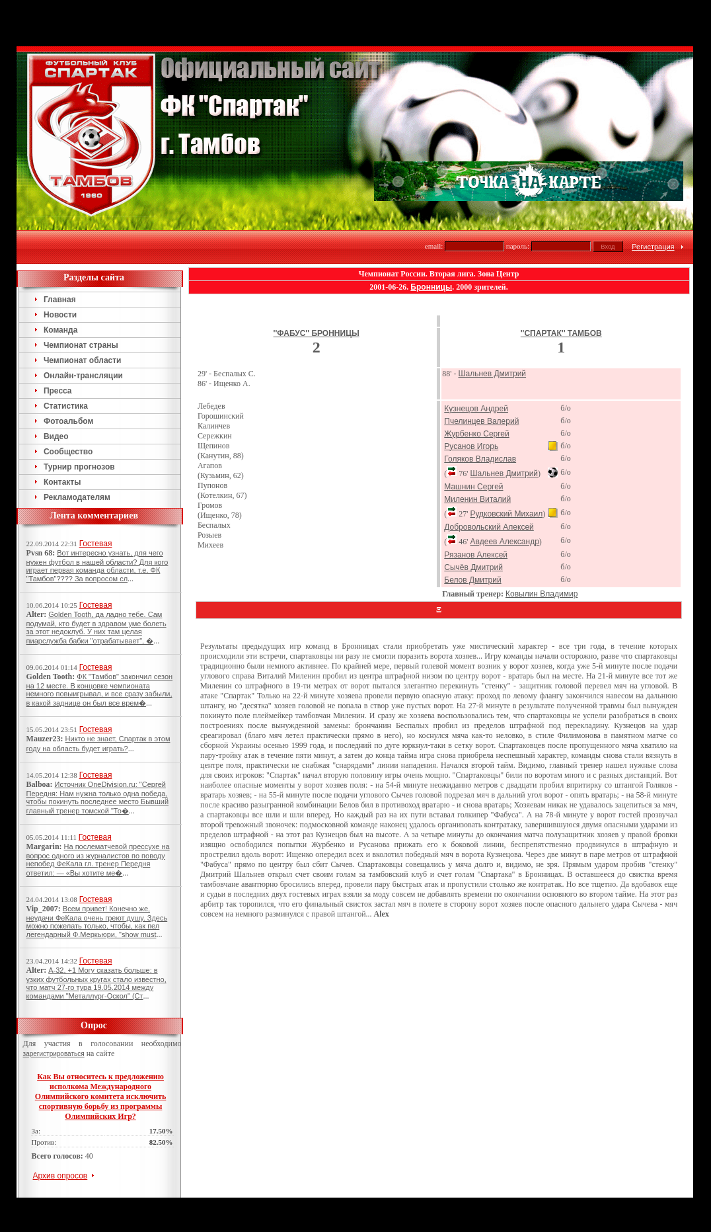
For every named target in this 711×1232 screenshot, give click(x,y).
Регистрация (653, 247)
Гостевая (95, 543)
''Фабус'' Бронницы (316, 333)
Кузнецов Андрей (476, 408)
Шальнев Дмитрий (492, 373)
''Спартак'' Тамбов (561, 333)
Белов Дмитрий (472, 580)
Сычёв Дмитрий (473, 567)
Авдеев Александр (504, 541)
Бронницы (431, 287)
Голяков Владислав (480, 459)
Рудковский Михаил (506, 513)
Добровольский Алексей (489, 527)
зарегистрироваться (54, 1053)
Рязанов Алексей (475, 554)
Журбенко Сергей (476, 433)
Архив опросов (60, 1175)
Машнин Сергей (473, 486)
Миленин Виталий (477, 499)
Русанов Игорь (471, 446)
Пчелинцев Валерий (481, 421)
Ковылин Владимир (541, 593)
